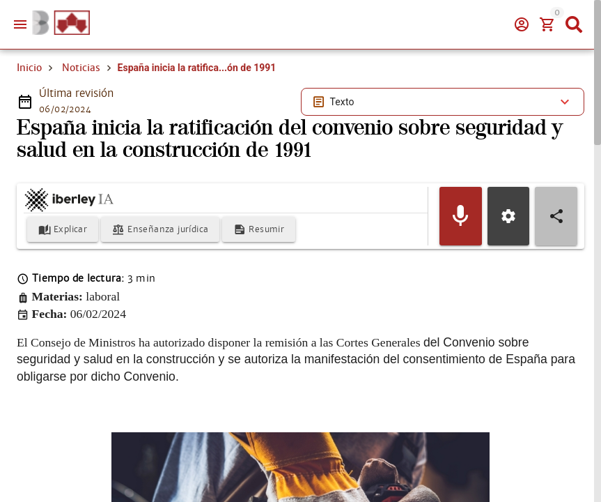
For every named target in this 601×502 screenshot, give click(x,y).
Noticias (81, 67)
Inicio (29, 67)
